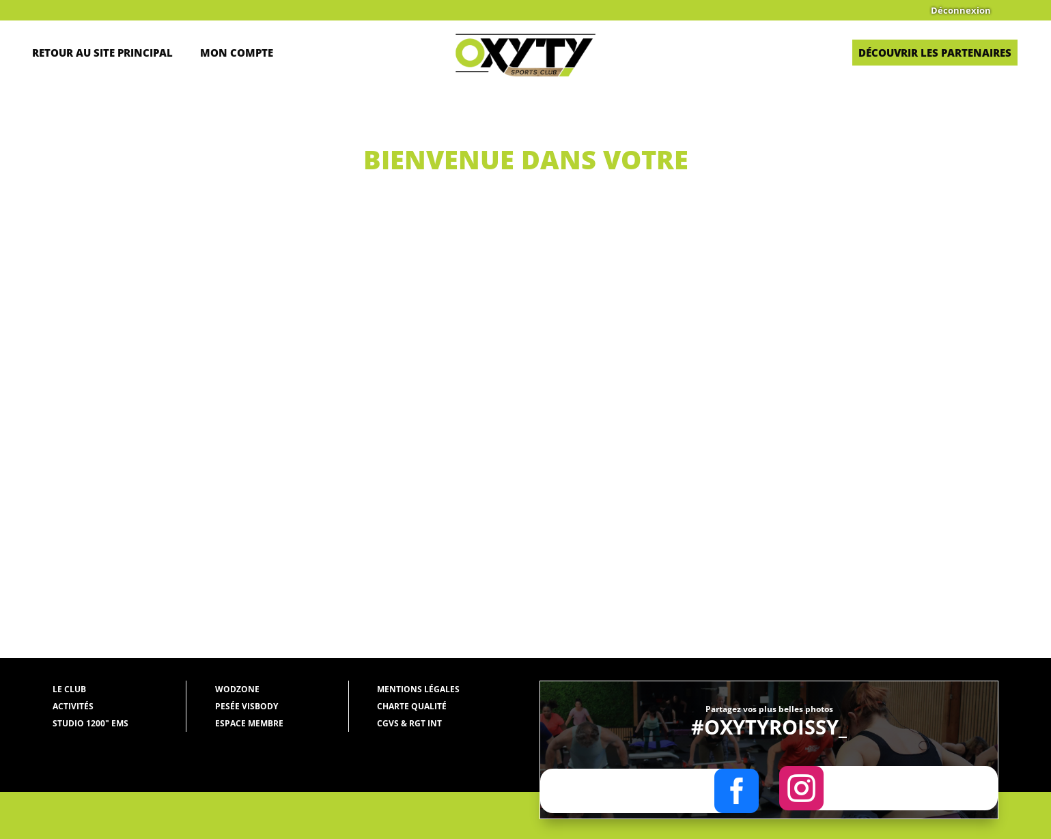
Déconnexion (961, 10)
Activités (73, 706)
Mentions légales (418, 689)
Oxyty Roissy (181, 300)
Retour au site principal (102, 52)
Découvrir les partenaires (934, 52)
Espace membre (249, 723)
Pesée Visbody (246, 706)
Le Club (69, 689)
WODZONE (237, 689)
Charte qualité (412, 706)
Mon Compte (236, 52)
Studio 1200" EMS (90, 723)
